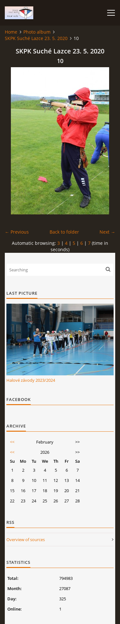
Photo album (37, 32)
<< (12, 442)
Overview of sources (25, 539)
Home (11, 32)
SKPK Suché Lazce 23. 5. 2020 (36, 38)
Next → (107, 232)
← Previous (17, 232)
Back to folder (64, 232)
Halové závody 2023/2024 (30, 380)
